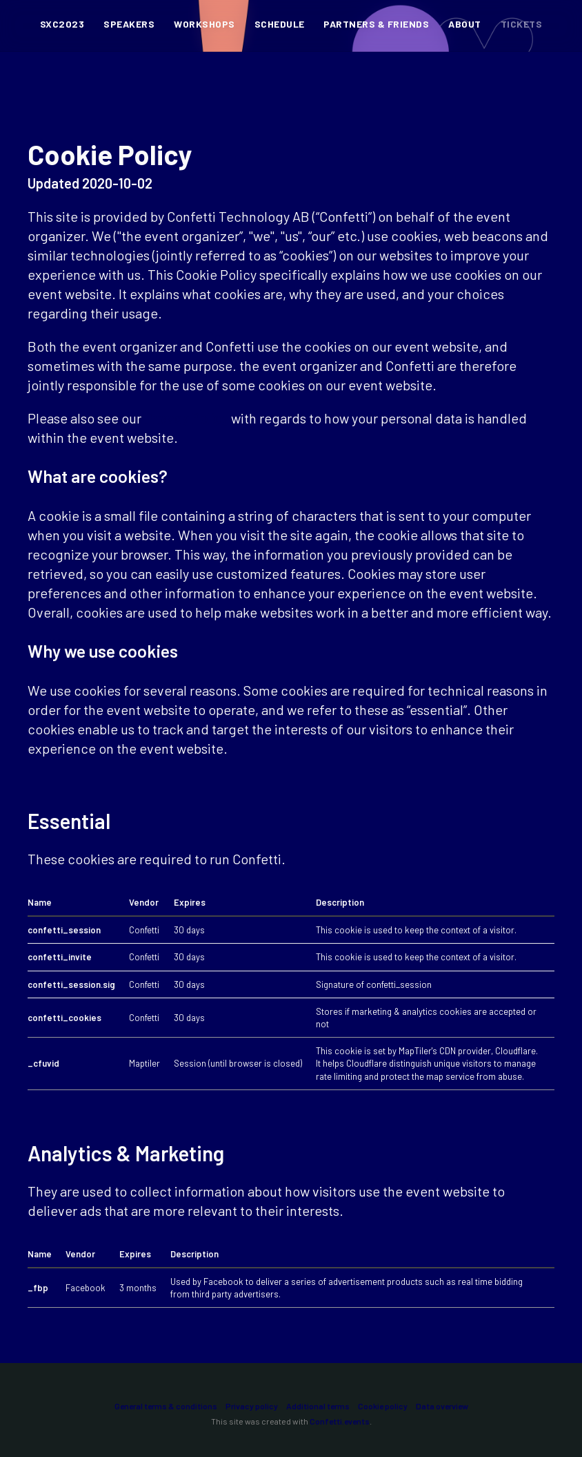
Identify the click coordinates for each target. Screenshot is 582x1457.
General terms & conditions (165, 1406)
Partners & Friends (376, 24)
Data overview (442, 1406)
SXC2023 (62, 24)
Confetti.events (340, 1421)
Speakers (128, 24)
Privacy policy (251, 1406)
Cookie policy (383, 1406)
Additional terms (318, 1406)
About (464, 24)
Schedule (279, 24)
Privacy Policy (186, 418)
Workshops (204, 24)
